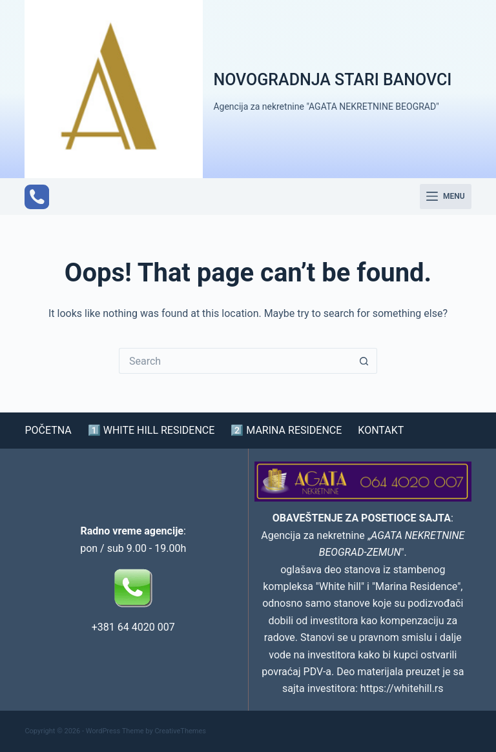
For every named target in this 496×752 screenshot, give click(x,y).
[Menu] (445, 197)
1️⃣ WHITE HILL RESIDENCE (151, 430)
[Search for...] (235, 361)
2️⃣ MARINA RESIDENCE (286, 430)
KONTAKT (381, 430)
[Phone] (37, 197)
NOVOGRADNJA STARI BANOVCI (332, 79)
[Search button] (364, 361)
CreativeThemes (180, 731)
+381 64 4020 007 (133, 627)
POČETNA (48, 430)
